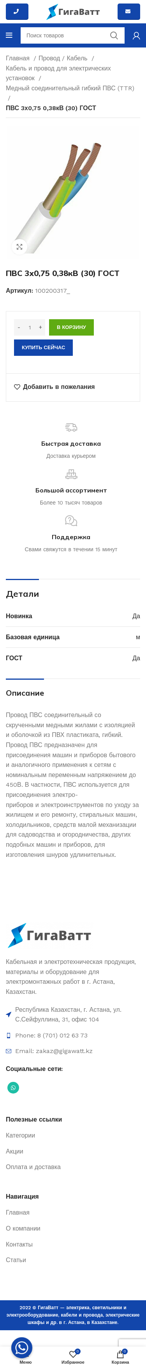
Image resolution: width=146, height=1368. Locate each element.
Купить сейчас (43, 347)
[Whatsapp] (21, 1347)
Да (136, 616)
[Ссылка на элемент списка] (73, 1015)
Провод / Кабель (64, 58)
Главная (19, 58)
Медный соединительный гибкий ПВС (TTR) (70, 88)
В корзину (71, 327)
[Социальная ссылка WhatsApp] (13, 1088)
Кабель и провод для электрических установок (58, 73)
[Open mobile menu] (9, 35)
